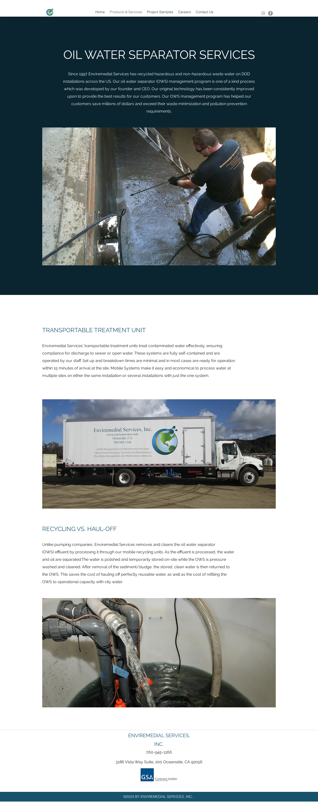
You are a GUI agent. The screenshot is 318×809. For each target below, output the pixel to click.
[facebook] (270, 13)
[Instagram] (263, 13)
